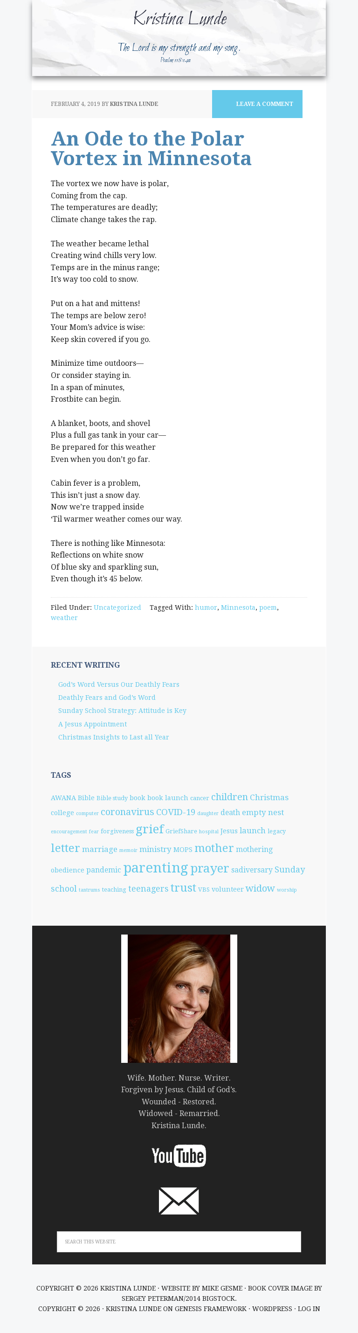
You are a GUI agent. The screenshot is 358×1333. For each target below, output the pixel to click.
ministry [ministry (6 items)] (155, 849)
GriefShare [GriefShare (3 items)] (181, 831)
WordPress (272, 1308)
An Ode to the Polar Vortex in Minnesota (151, 148)
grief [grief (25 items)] (150, 829)
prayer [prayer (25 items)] (209, 868)
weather (64, 617)
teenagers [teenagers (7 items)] (148, 888)
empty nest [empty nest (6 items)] (263, 812)
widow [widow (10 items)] (260, 888)
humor (206, 607)
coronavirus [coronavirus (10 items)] (127, 811)
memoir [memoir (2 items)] (128, 850)
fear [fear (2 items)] (94, 832)
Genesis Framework (211, 1308)
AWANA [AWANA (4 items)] (63, 798)
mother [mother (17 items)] (214, 848)
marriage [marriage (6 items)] (99, 849)
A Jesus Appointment (92, 724)
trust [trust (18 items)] (183, 887)
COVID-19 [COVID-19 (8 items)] (175, 812)
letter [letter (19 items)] (65, 848)
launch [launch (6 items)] (253, 830)
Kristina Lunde (179, 20)
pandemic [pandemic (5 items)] (103, 869)
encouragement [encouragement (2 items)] (69, 832)
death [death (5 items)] (230, 812)
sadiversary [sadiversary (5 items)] (252, 869)
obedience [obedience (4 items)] (67, 870)
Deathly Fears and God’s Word (107, 697)
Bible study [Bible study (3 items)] (112, 798)
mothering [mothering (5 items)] (254, 849)
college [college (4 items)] (62, 813)
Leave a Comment (264, 104)
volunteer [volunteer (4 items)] (228, 889)
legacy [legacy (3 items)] (277, 831)
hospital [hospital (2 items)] (209, 832)
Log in (309, 1308)
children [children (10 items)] (229, 797)
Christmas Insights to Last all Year (113, 737)
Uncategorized (117, 607)
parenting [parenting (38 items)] (155, 868)
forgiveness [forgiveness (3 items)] (117, 831)
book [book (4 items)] (137, 798)
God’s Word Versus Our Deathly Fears (118, 684)
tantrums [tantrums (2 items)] (89, 890)
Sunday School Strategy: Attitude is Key (122, 710)
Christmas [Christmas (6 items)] (269, 797)
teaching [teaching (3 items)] (114, 889)
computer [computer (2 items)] (87, 813)
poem (268, 607)
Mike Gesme (222, 1288)
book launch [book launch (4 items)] (167, 798)
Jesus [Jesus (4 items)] (229, 831)
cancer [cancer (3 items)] (199, 798)
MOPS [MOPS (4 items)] (183, 849)
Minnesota (238, 607)
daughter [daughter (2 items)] (208, 813)
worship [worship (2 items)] (287, 890)
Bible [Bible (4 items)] (86, 798)
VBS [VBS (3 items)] (204, 889)
